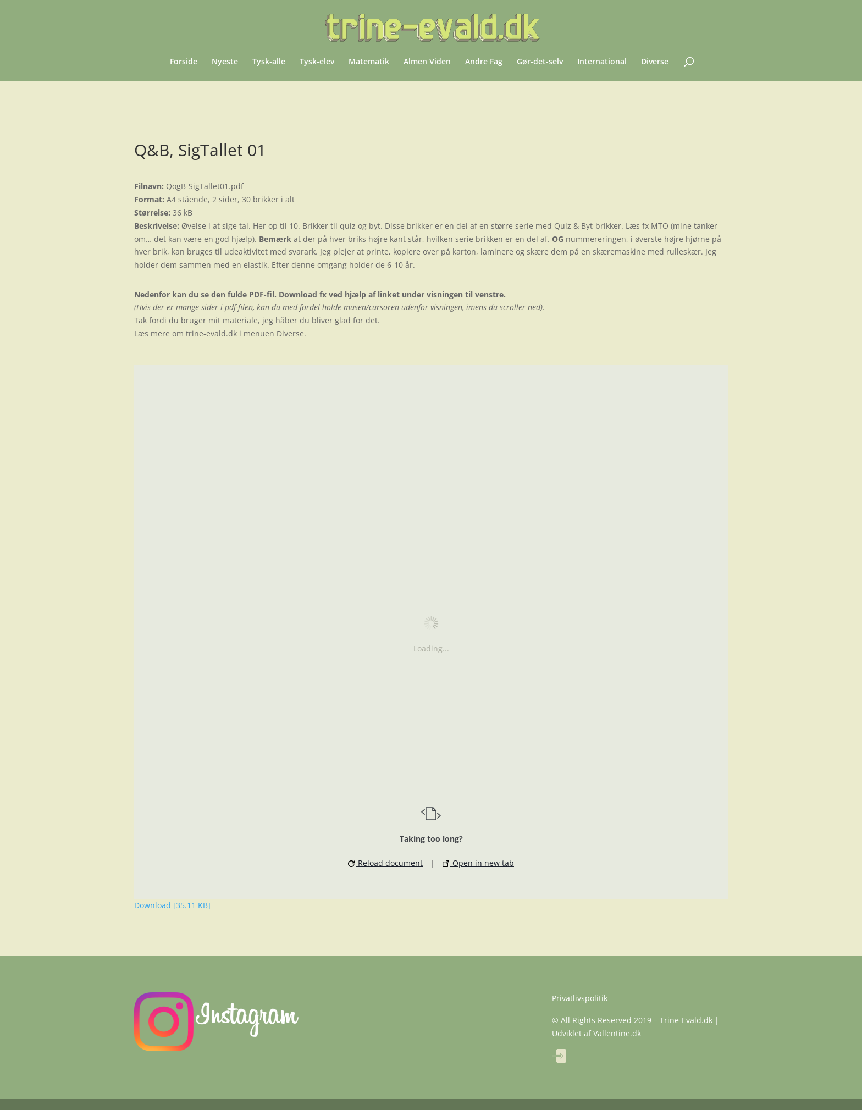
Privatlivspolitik (579, 998)
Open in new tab (478, 863)
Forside (183, 62)
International (602, 62)
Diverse (654, 62)
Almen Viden (427, 62)
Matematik (369, 62)
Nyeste (225, 62)
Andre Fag (483, 62)
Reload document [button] (385, 863)
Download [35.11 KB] (172, 905)
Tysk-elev (317, 62)
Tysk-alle (268, 62)
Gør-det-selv (540, 62)
